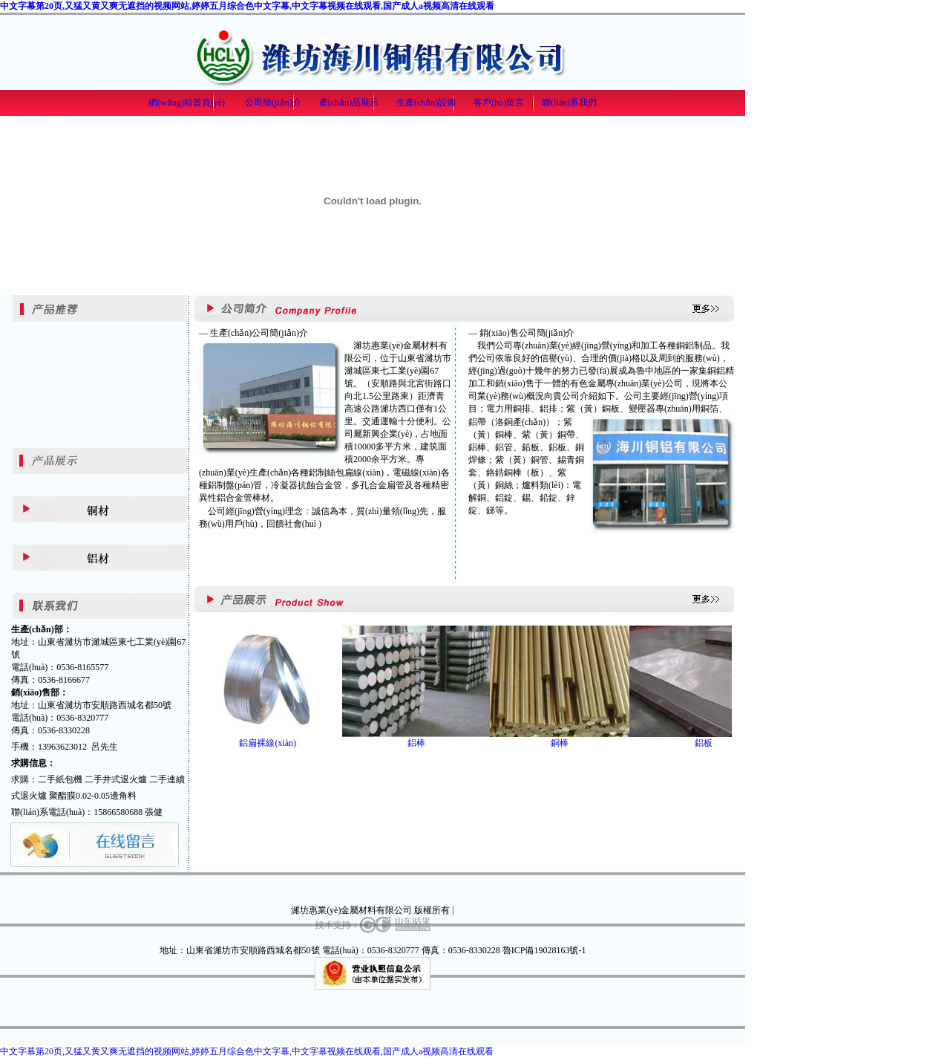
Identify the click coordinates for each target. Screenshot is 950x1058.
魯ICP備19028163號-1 (544, 950)
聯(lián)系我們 (569, 102)
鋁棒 (416, 743)
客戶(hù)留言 (499, 102)
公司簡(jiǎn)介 (273, 102)
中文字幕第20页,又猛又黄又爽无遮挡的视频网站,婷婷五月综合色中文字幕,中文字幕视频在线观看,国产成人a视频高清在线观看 (247, 6)
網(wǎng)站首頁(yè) (186, 102)
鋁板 (703, 743)
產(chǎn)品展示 (349, 102)
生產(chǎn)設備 (426, 102)
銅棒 (560, 743)
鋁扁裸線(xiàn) (267, 743)
